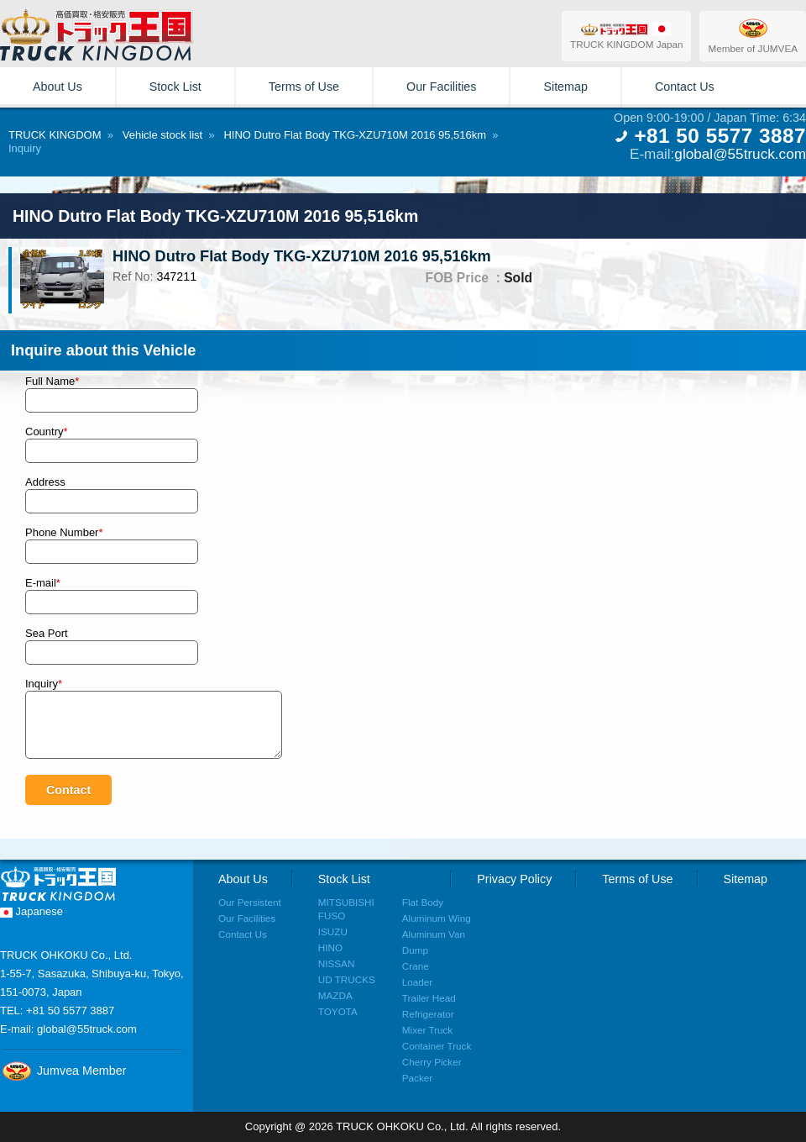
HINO (330, 947)
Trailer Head (429, 997)
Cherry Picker (432, 1061)
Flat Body (422, 902)
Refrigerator (428, 1013)
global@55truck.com (740, 153)
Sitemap (565, 86)
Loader (417, 981)
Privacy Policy (514, 879)
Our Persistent (249, 902)
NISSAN (336, 963)
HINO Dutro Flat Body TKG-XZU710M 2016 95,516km (354, 135)
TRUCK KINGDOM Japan (626, 36)
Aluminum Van (433, 934)
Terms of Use (304, 86)
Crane (415, 965)
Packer (417, 1077)
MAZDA (335, 995)
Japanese (31, 911)
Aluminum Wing (436, 918)
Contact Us (684, 86)
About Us (57, 86)
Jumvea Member (63, 1070)
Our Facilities (441, 86)
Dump (415, 950)
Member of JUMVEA (753, 35)
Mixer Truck (427, 1029)
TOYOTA (338, 1011)
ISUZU (333, 931)
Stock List (175, 86)
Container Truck (437, 1045)
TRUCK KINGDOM (55, 135)
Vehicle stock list (162, 135)
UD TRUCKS (346, 979)
